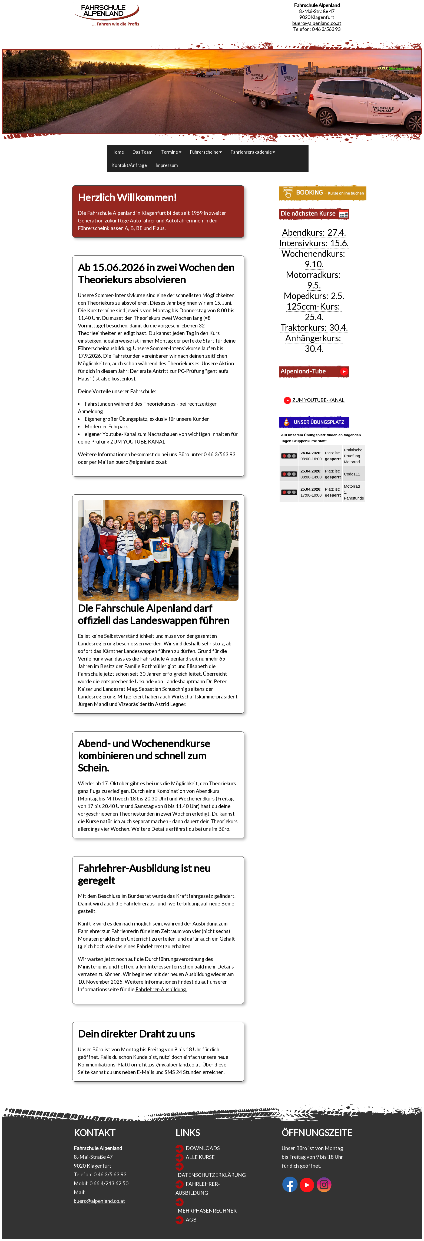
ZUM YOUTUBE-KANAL (314, 400)
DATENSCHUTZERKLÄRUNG (212, 1175)
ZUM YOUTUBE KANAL (137, 442)
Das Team (142, 152)
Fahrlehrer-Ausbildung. (161, 989)
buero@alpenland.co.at (316, 23)
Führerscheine (206, 152)
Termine (171, 152)
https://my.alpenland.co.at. (172, 1065)
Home (117, 152)
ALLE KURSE (200, 1157)
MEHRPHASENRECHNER (207, 1211)
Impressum (166, 165)
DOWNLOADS (203, 1148)
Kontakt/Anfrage (129, 165)
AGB (191, 1220)
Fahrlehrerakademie (253, 152)
